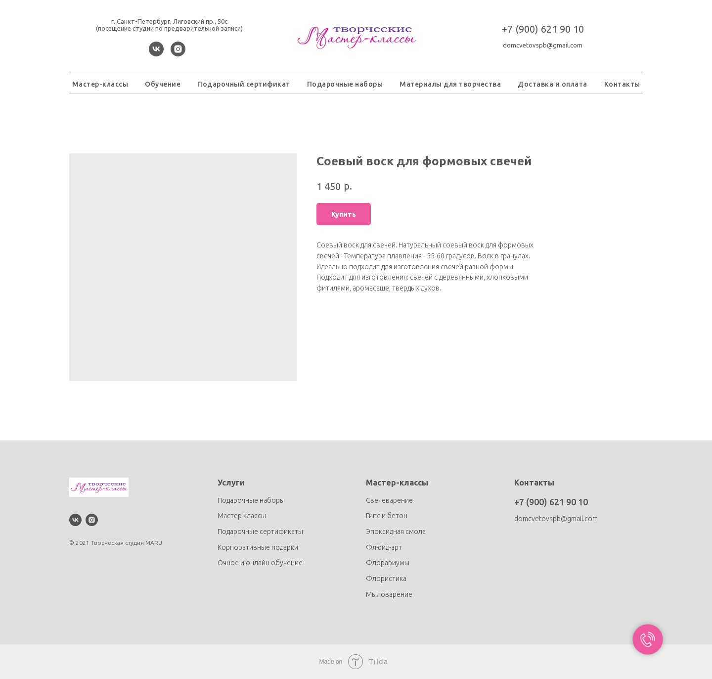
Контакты (622, 84)
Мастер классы (242, 516)
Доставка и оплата (552, 84)
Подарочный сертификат (243, 84)
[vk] (156, 53)
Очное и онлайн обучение (260, 563)
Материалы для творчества (450, 84)
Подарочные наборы (345, 84)
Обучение (162, 84)
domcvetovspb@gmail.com (542, 45)
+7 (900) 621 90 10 (543, 29)
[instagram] (178, 53)
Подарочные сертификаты (260, 531)
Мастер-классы (100, 84)
